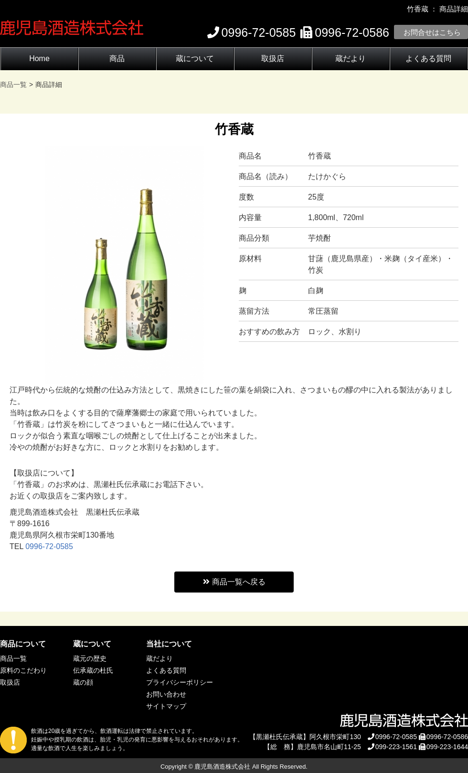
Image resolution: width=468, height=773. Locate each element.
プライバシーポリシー (179, 682)
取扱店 (272, 58)
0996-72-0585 (49, 546)
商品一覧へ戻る (234, 582)
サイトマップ (166, 706)
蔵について (195, 58)
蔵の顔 (83, 682)
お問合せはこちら (432, 32)
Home (39, 58)
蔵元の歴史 (89, 658)
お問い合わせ (166, 694)
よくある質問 (428, 58)
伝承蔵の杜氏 (93, 670)
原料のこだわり (23, 670)
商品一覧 (13, 658)
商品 (117, 58)
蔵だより (350, 58)
